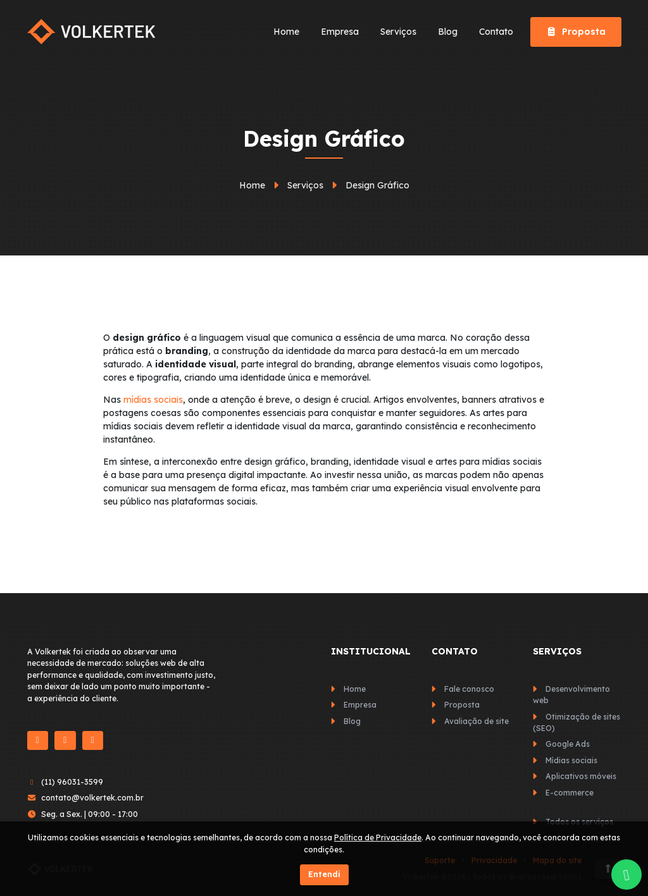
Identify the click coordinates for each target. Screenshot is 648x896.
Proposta (576, 31)
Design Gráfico (377, 185)
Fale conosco (469, 689)
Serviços (398, 31)
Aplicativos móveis (580, 776)
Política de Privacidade (377, 837)
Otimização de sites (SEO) (576, 722)
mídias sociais (153, 399)
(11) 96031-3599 (72, 782)
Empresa (340, 31)
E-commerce (569, 792)
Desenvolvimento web (571, 694)
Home (286, 31)
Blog (448, 31)
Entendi (324, 874)
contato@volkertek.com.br (92, 797)
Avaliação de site (476, 721)
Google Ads (567, 744)
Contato (496, 31)
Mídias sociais (571, 760)
